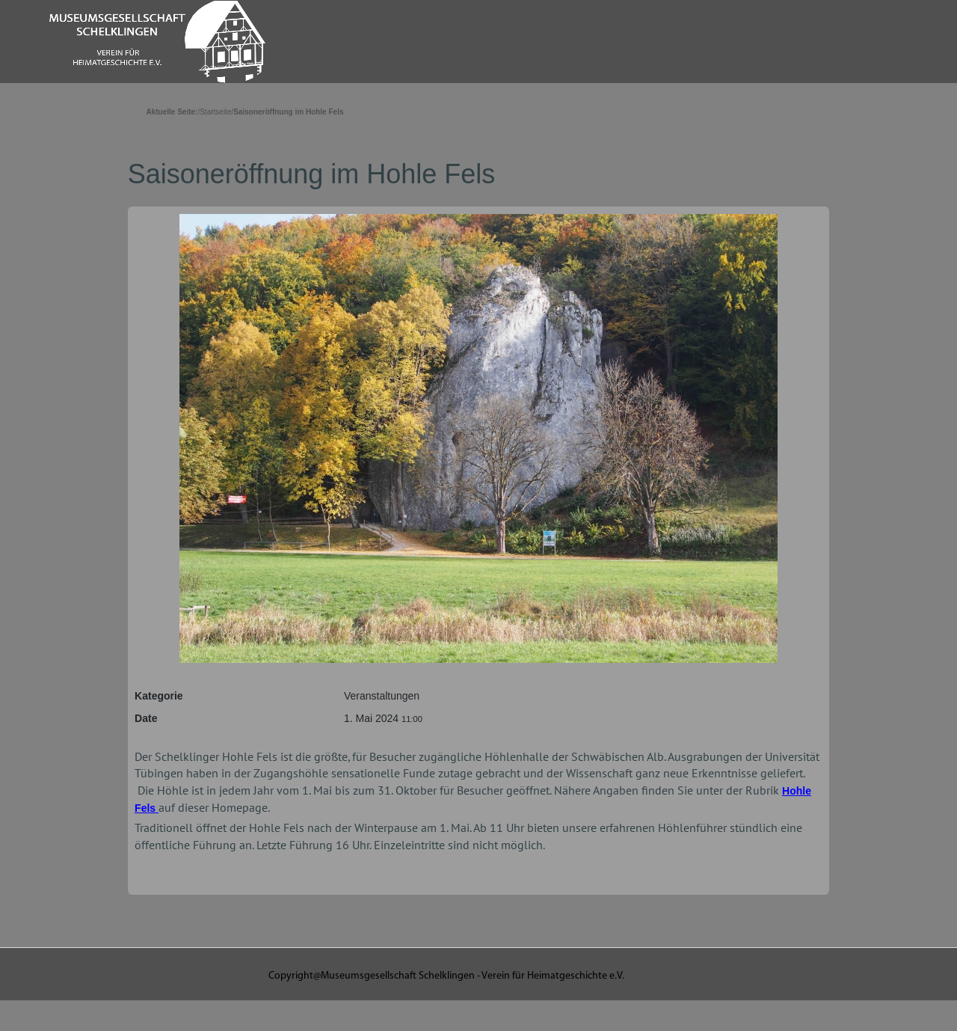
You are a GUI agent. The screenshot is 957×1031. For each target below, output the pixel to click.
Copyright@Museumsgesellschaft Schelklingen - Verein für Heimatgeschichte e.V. (446, 976)
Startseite (215, 112)
